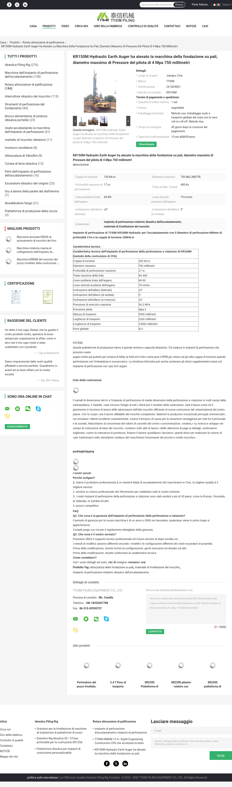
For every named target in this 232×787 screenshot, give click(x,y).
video (65, 26)
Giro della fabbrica (108, 26)
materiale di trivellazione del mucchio (157, 567)
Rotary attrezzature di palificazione (43, 42)
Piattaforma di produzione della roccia (31, 211)
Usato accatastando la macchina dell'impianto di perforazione (27, 130)
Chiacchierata (146, 144)
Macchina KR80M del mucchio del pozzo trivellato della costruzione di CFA (38, 263)
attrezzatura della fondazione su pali (112, 567)
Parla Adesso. (200, 4)
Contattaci (172, 26)
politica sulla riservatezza (42, 777)
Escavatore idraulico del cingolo (26, 183)
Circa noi (81, 26)
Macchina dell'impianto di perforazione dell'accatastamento (31, 74)
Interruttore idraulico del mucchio (27, 96)
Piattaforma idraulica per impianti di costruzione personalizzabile (58, 750)
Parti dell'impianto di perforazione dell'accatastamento (28, 173)
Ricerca (179, 4)
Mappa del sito (9, 756)
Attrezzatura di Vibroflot (21, 156)
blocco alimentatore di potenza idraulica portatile (26, 118)
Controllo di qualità (143, 26)
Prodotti (49, 26)
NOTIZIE (191, 26)
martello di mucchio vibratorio (25, 140)
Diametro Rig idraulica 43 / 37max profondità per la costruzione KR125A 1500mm (59, 741)
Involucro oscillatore (18, 148)
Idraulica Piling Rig (17, 65)
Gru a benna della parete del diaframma (32, 191)
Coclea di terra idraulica (21, 163)
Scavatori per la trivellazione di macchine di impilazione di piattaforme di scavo (62, 730)
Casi (205, 26)
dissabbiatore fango (18, 203)
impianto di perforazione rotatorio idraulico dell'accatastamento (111, 572)
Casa (33, 26)
